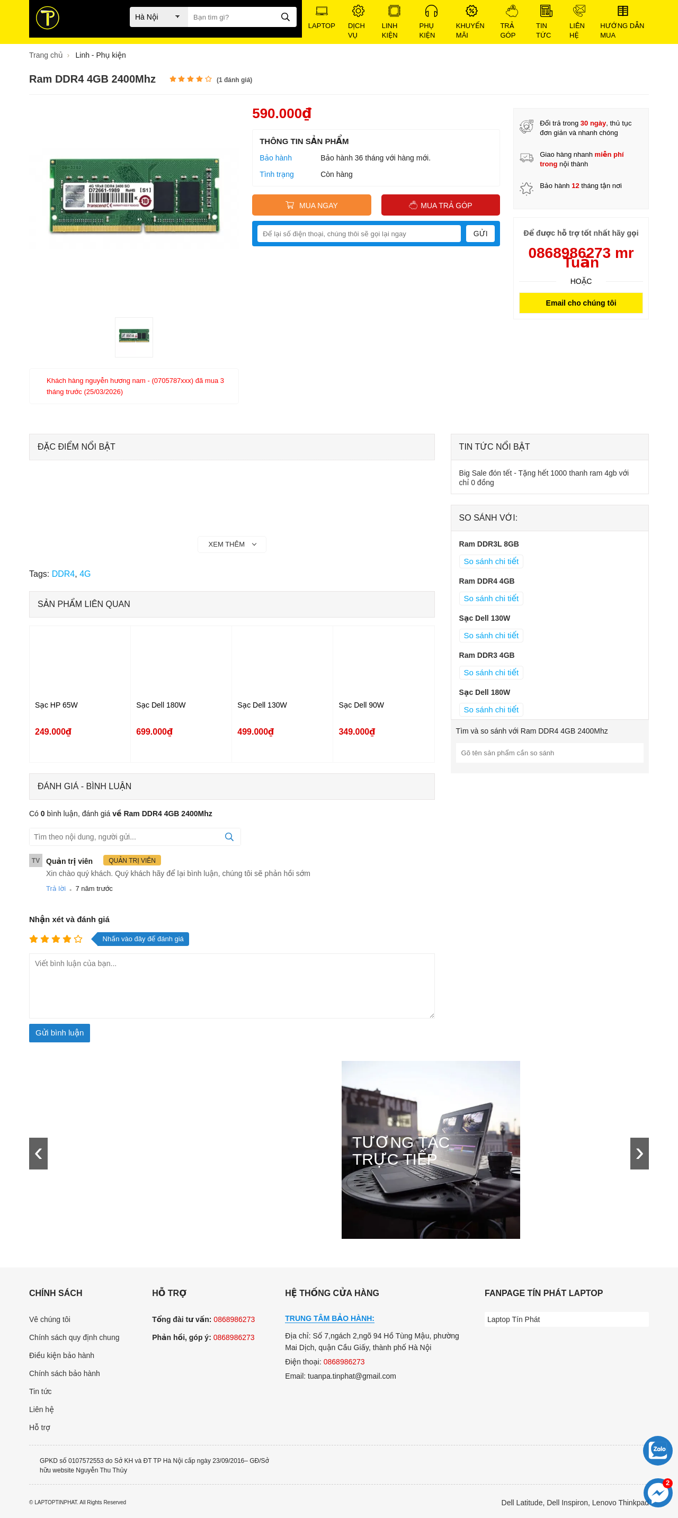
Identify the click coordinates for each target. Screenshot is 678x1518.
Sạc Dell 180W (160, 705)
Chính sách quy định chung (74, 1337)
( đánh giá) (234, 80)
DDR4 (63, 573)
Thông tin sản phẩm (304, 141)
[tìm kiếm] (285, 16)
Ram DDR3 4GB (487, 655)
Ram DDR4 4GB (487, 581)
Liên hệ (41, 1409)
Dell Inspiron (567, 1502)
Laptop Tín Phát (513, 1319)
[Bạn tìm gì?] (242, 17)
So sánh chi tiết (491, 561)
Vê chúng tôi (49, 1319)
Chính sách (55, 1293)
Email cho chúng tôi (581, 303)
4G (85, 573)
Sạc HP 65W (56, 705)
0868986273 (234, 1319)
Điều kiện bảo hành (61, 1355)
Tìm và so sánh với (532, 731)
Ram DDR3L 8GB (489, 544)
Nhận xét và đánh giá (69, 919)
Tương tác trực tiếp (401, 1151)
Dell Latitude (522, 1502)
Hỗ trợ (39, 1427)
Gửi (481, 233)
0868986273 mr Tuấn (581, 257)
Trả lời (56, 888)
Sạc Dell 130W (262, 705)
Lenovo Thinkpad (620, 1502)
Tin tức (40, 1391)
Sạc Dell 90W (361, 705)
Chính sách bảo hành (64, 1373)
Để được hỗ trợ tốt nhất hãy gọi (581, 233)
